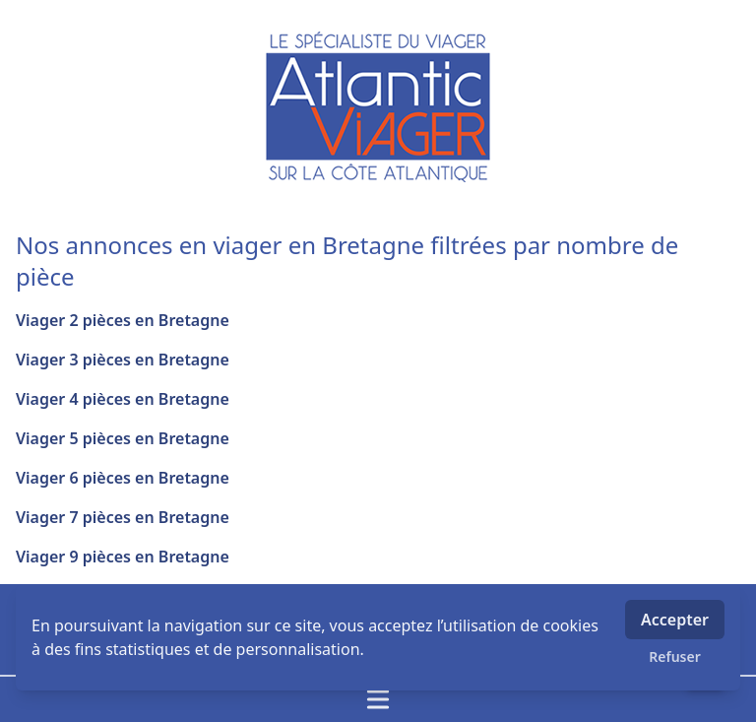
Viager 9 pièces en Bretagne (122, 556)
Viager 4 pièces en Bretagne (122, 399)
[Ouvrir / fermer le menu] (378, 699)
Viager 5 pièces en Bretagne (122, 438)
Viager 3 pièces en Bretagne (122, 359)
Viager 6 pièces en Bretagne (122, 478)
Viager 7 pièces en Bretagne (122, 517)
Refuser (675, 656)
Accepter (675, 619)
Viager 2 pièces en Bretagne (122, 320)
